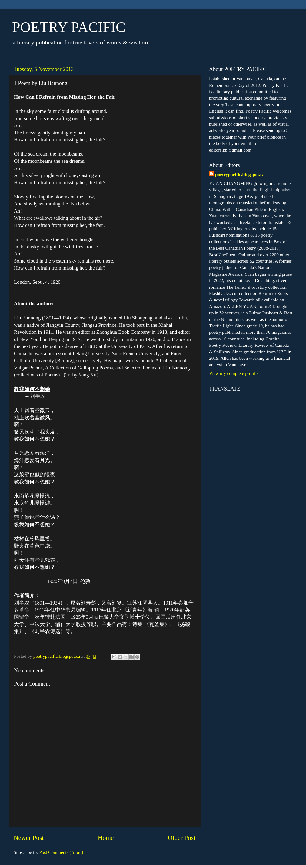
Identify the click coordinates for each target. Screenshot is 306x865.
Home (106, 837)
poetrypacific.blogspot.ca (239, 174)
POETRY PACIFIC (68, 27)
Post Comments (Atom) (61, 852)
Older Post (181, 837)
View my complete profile (233, 373)
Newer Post (29, 837)
